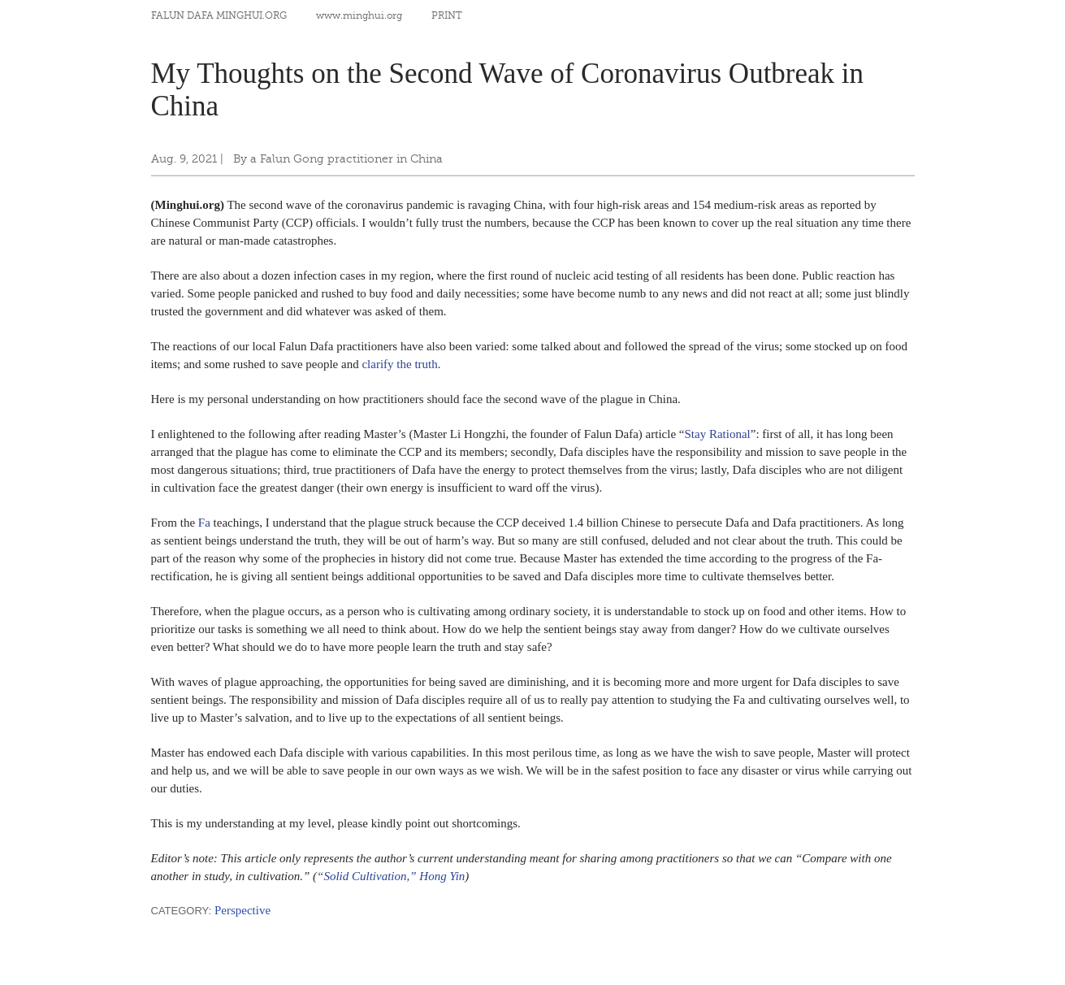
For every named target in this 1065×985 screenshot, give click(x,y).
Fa (204, 522)
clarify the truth (399, 364)
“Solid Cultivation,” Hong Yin (391, 876)
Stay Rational (718, 433)
